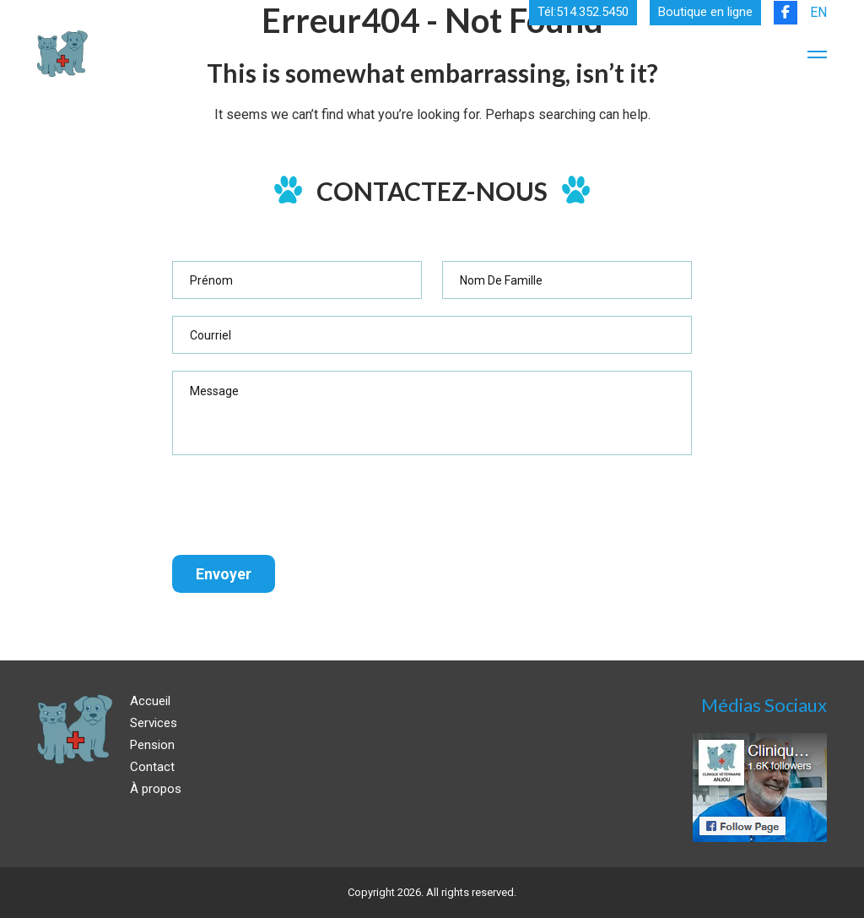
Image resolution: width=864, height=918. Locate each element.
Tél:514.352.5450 (583, 12)
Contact (152, 766)
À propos (155, 788)
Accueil (150, 701)
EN (818, 12)
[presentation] (300, 505)
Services (153, 723)
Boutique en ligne (705, 12)
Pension (152, 744)
